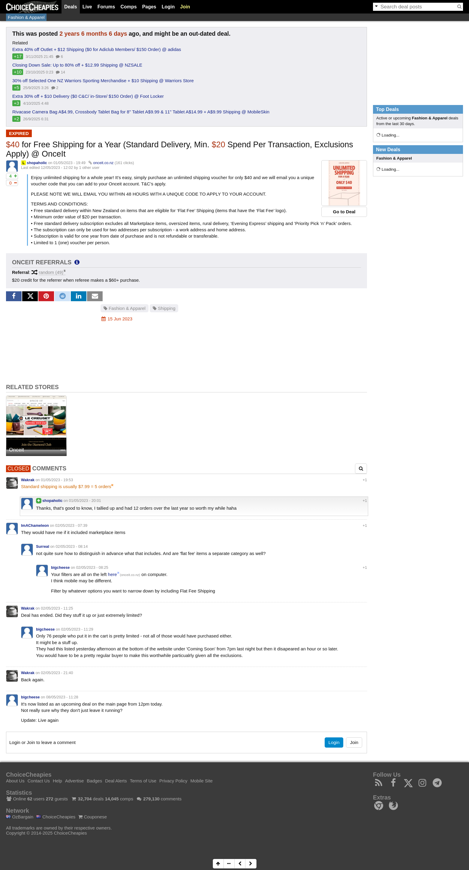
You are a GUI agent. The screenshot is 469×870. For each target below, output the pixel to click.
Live (87, 6)
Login (168, 6)
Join (185, 6)
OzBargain (19, 816)
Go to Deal (344, 211)
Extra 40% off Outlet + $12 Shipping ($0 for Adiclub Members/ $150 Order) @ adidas (96, 49)
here (112, 574)
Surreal (42, 546)
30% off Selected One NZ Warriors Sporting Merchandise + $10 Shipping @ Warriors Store (103, 80)
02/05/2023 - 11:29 (77, 629)
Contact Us (39, 780)
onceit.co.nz (103, 162)
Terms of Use (143, 780)
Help (57, 780)
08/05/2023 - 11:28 (62, 697)
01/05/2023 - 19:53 (57, 480)
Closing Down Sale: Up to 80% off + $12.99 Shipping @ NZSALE (77, 65)
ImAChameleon (35, 525)
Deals (70, 6)
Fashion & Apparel (26, 17)
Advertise (74, 780)
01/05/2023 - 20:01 (85, 500)
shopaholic (37, 162)
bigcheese (60, 567)
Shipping (164, 308)
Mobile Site (201, 780)
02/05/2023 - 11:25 (57, 608)
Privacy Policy (173, 780)
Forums (106, 6)
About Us (15, 780)
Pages (149, 6)
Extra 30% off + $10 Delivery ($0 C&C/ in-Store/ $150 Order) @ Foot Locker (88, 96)
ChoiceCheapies (55, 816)
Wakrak (28, 480)
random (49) (51, 272)
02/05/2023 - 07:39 (71, 525)
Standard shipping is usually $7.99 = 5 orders (66, 486)
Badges (94, 780)
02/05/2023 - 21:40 (57, 672)
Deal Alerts (116, 780)
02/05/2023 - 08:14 (72, 546)
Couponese (92, 816)
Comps (128, 6)
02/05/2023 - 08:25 (92, 567)
